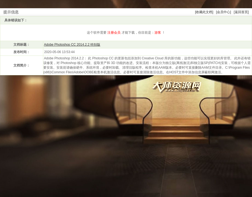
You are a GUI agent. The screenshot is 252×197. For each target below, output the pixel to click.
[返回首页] (241, 12)
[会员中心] (223, 12)
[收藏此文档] (204, 12)
